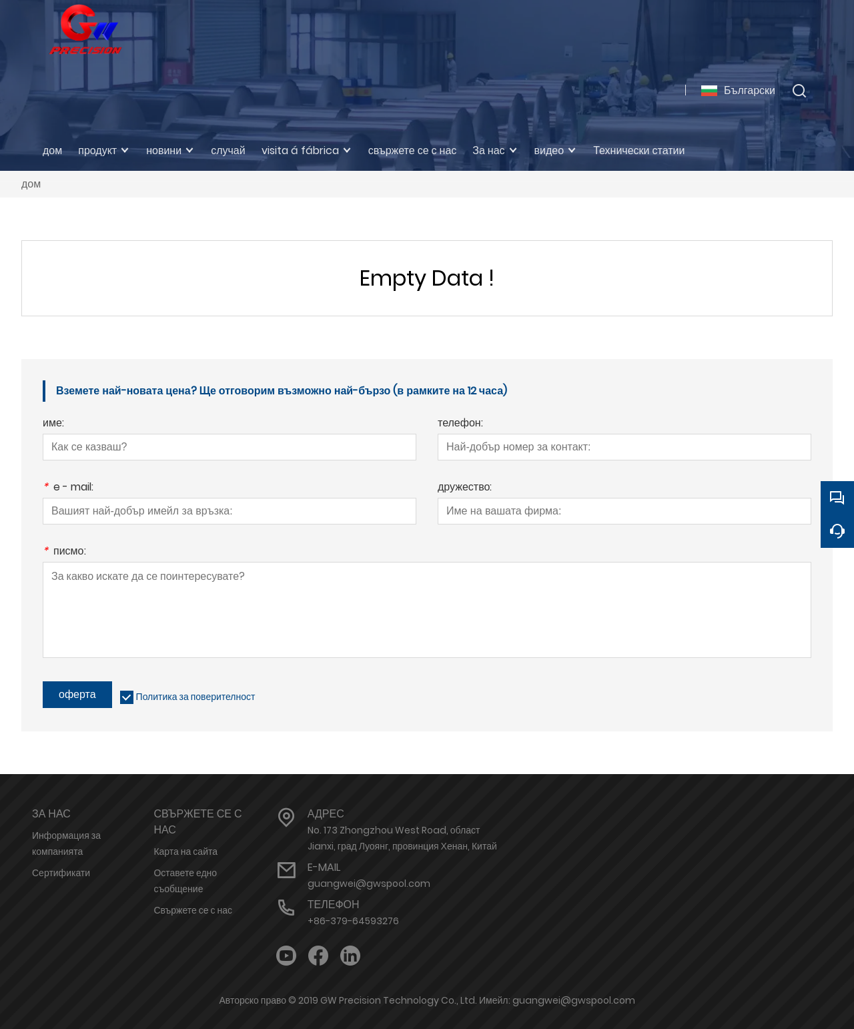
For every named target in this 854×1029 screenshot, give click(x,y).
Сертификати (61, 873)
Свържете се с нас (192, 910)
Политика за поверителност (196, 696)
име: (53, 424)
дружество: (465, 488)
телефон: (460, 424)
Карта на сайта (185, 851)
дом (31, 184)
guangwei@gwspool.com (369, 883)
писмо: (64, 552)
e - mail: (68, 488)
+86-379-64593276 (353, 921)
